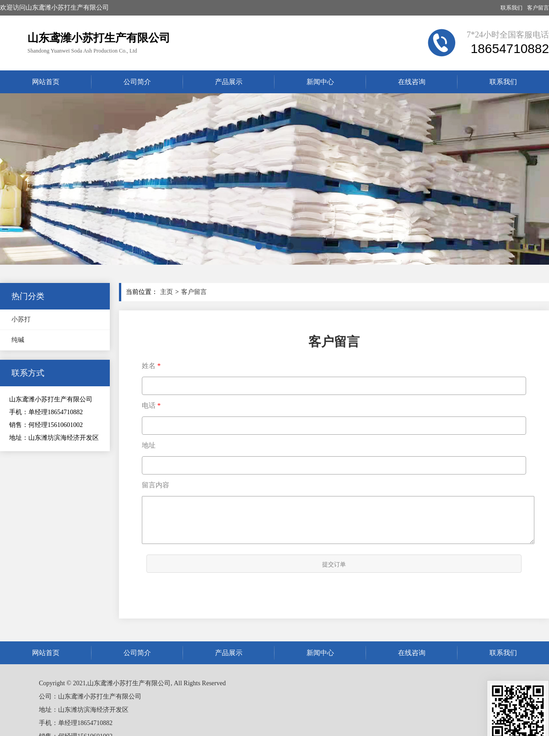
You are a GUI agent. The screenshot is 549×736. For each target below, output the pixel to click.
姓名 (149, 365)
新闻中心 (320, 81)
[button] (258, 246)
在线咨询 (411, 81)
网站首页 (45, 81)
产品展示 (228, 81)
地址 (149, 445)
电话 (149, 405)
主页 (166, 292)
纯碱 (17, 339)
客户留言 (538, 8)
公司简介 (137, 81)
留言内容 (155, 485)
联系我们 (511, 8)
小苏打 (21, 319)
